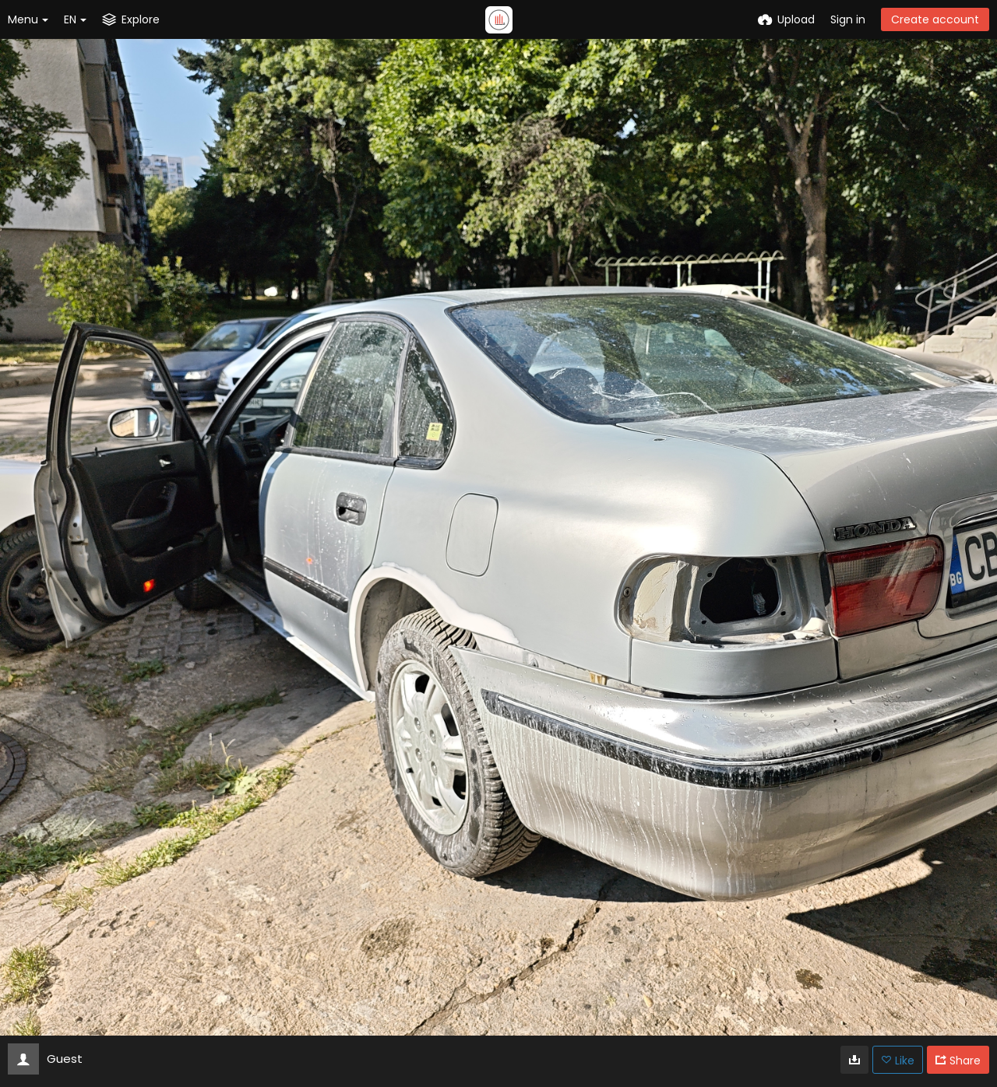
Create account (935, 19)
